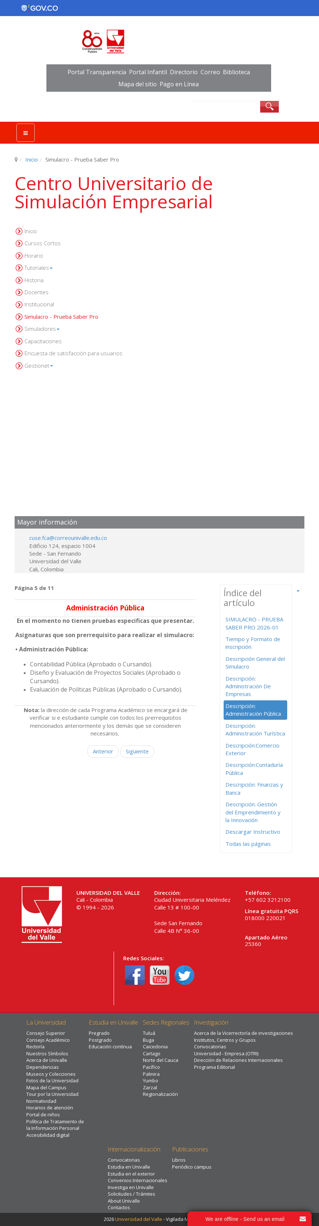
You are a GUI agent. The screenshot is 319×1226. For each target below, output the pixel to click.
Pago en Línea (179, 84)
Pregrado (99, 1033)
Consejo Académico (48, 1040)
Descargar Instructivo (252, 831)
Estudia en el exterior (131, 1173)
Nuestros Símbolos (47, 1053)
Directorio (184, 72)
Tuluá (149, 1033)
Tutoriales (38, 267)
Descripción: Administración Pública (253, 709)
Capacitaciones (43, 341)
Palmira (151, 1074)
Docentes (36, 292)
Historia (33, 280)
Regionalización (160, 1094)
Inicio (31, 159)
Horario (33, 255)
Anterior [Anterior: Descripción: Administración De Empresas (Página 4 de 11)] (103, 751)
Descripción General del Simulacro (255, 662)
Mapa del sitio (137, 84)
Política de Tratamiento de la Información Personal (55, 1125)
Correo (210, 72)
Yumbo (150, 1080)
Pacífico (151, 1067)
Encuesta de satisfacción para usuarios (73, 353)
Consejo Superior (45, 1033)
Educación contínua (110, 1046)
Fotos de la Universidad (52, 1080)
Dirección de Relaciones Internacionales (238, 1060)
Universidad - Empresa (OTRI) (226, 1053)
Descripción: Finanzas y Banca (254, 788)
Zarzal (150, 1087)
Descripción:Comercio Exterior (252, 749)
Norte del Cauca (160, 1060)
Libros (179, 1160)
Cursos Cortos (42, 243)
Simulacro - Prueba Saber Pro (61, 316)
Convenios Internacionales (137, 1180)
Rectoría (35, 1046)
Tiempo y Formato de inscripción (252, 642)
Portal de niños (43, 1114)
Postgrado (100, 1040)
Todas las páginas (248, 843)
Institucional (39, 304)
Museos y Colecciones (51, 1074)
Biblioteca (236, 72)
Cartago (151, 1053)
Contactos (119, 1207)
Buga (148, 1040)
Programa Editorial (214, 1067)
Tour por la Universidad (52, 1094)
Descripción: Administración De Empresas (248, 686)
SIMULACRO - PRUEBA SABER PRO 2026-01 (254, 623)
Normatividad (41, 1101)
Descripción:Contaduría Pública (254, 768)
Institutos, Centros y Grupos (225, 1040)
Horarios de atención (49, 1107)
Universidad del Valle (138, 1219)
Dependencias (42, 1067)
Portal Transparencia (97, 72)
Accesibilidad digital (47, 1135)
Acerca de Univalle (46, 1060)
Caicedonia (155, 1046)
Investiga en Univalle (131, 1187)
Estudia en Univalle (129, 1166)
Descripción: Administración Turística (255, 729)
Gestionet (38, 365)
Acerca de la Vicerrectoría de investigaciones (243, 1033)
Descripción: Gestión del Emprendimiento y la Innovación (253, 812)
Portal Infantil (148, 72)
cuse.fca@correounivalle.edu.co (68, 537)
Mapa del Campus (46, 1087)
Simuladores (42, 328)
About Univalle (124, 1200)
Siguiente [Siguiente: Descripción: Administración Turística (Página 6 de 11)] (137, 751)
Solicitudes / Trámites (131, 1194)
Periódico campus (192, 1166)
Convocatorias (210, 1046)
